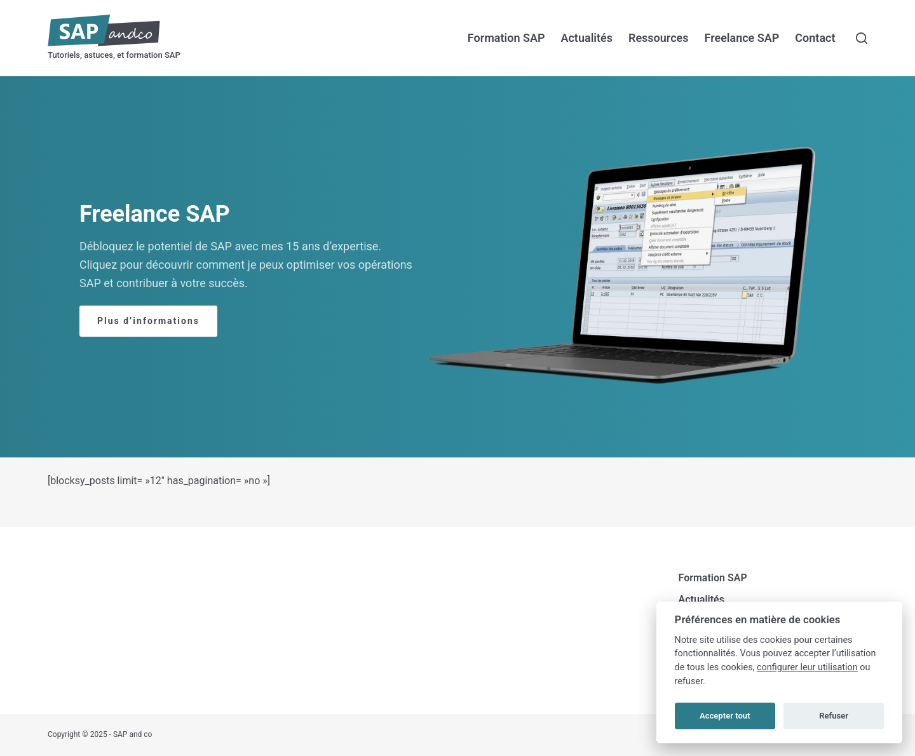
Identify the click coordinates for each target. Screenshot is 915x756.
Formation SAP (506, 37)
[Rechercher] (861, 38)
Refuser (833, 715)
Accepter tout (725, 715)
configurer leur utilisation (807, 667)
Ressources (658, 37)
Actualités (586, 37)
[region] (457, 266)
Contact (815, 37)
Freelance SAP (741, 37)
